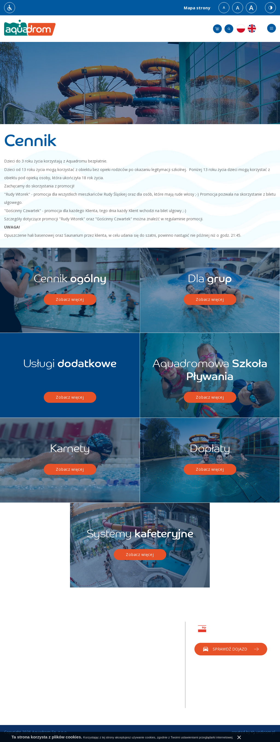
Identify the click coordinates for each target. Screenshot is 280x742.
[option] (140, 83)
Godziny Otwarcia (19, 647)
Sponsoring (154, 647)
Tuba (104, 639)
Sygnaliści (64, 702)
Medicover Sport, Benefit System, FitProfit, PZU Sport (117, 678)
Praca (61, 677)
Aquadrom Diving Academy (71, 667)
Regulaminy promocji (23, 680)
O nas (9, 639)
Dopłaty (11, 697)
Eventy (150, 656)
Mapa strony (197, 7)
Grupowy (108, 664)
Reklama (151, 639)
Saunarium (65, 656)
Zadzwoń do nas (231, 667)
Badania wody (16, 672)
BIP (59, 686)
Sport (61, 647)
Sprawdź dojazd (230, 649)
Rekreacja (65, 639)
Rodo (61, 694)
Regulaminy (14, 664)
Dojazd (10, 656)
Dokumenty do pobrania (25, 689)
